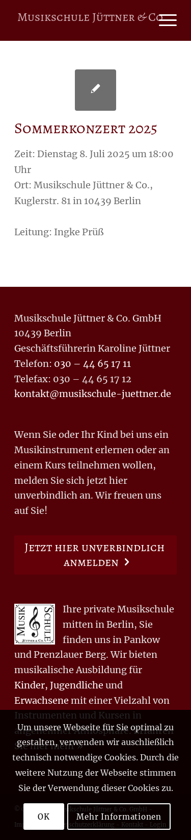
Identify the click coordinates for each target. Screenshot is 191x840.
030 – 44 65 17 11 (92, 363)
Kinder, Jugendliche (58, 685)
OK (44, 817)
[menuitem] (163, 20)
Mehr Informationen (118, 817)
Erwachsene (41, 700)
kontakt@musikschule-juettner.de (92, 394)
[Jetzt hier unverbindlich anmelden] (95, 555)
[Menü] (163, 20)
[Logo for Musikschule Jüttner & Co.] (91, 20)
